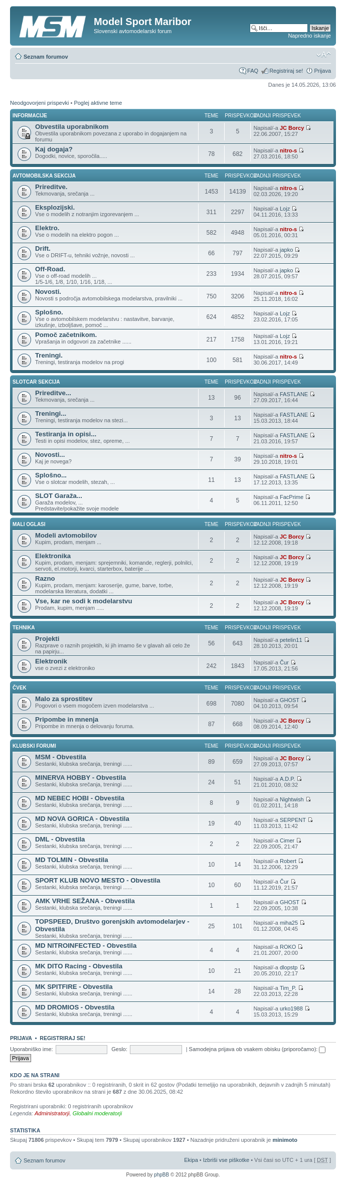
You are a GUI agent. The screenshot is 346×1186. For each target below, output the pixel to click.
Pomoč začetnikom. (66, 334)
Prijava (322, 71)
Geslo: (119, 1049)
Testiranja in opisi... (65, 434)
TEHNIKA (24, 627)
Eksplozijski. (55, 207)
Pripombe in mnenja (66, 719)
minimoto (284, 1140)
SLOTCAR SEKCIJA (36, 382)
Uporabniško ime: (31, 1049)
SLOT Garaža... (58, 495)
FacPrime (291, 497)
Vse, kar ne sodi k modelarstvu (83, 601)
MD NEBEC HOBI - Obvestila (79, 798)
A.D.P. (287, 779)
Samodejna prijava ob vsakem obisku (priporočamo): (257, 1049)
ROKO (288, 947)
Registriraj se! (286, 71)
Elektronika (53, 556)
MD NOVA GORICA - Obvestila (82, 818)
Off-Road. (50, 269)
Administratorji (52, 1113)
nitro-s (288, 150)
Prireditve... (53, 393)
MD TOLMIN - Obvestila (71, 860)
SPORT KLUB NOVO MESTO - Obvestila (97, 880)
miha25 (289, 923)
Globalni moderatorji (97, 1113)
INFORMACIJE (30, 115)
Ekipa (191, 1160)
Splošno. (49, 312)
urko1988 (291, 1008)
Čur (284, 662)
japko (286, 250)
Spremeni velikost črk (323, 54)
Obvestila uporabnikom (72, 126)
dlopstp (288, 967)
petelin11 (291, 640)
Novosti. (48, 291)
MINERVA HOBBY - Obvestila (80, 777)
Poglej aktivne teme (98, 103)
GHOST (289, 700)
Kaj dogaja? (54, 149)
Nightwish (292, 799)
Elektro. (47, 228)
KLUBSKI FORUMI (34, 746)
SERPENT (293, 820)
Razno (45, 578)
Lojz (285, 209)
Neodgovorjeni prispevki (39, 103)
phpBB (161, 1174)
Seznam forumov (46, 57)
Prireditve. (51, 187)
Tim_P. (288, 988)
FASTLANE (294, 394)
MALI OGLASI (29, 524)
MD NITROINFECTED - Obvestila (85, 945)
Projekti (47, 638)
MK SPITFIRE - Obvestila (74, 986)
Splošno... (51, 475)
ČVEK (20, 688)
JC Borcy (292, 128)
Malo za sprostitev (63, 699)
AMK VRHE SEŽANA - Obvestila (85, 901)
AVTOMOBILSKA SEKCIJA (44, 176)
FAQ (252, 71)
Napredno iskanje (309, 36)
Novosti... (50, 454)
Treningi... (50, 413)
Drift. (43, 248)
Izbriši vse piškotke (227, 1160)
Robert (288, 861)
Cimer (287, 840)
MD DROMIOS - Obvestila (74, 1007)
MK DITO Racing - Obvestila (78, 966)
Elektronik (51, 661)
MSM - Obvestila (60, 757)
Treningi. (49, 355)
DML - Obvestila (60, 839)
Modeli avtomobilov (66, 535)
